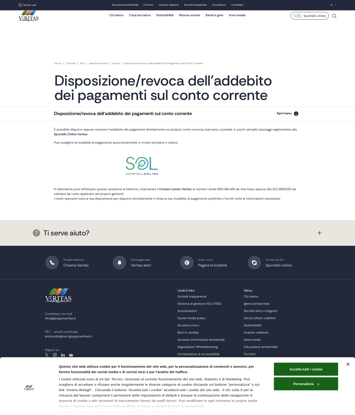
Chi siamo (116, 19)
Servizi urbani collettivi (260, 328)
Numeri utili (29, 5)
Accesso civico (188, 336)
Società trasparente (195, 5)
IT (332, 5)
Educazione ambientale (125, 5)
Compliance (219, 5)
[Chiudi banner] (348, 347)
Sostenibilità (165, 19)
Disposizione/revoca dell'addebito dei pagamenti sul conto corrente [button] (123, 113)
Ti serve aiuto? (61, 245)
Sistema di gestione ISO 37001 (200, 314)
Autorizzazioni (187, 321)
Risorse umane (189, 19)
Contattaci (237, 5)
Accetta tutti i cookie (306, 352)
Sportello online (315, 20)
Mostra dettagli (71, 406)
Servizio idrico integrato (260, 321)
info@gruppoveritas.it (60, 329)
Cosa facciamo (140, 19)
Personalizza (306, 367)
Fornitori (148, 5)
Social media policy (192, 328)
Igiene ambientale (256, 314)
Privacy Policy (164, 394)
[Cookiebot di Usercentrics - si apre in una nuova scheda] (29, 406)
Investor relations (169, 5)
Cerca (334, 21)
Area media (237, 19)
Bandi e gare (214, 19)
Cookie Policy (136, 394)
